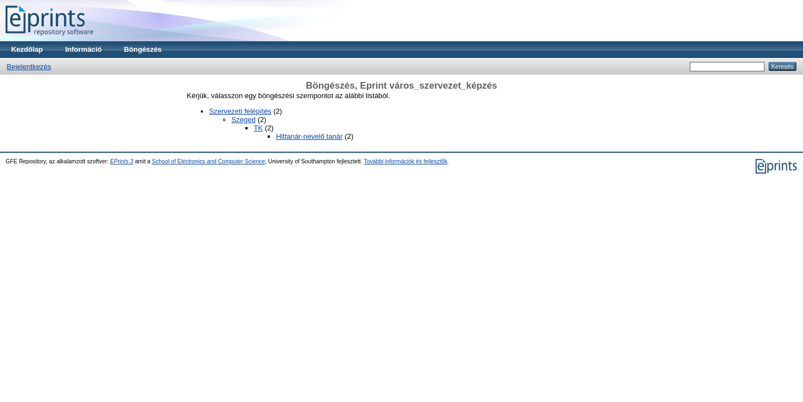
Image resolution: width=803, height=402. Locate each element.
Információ (83, 49)
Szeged (243, 119)
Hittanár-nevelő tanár (309, 136)
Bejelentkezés (29, 66)
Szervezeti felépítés (240, 111)
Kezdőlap (27, 49)
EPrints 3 (122, 161)
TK (258, 128)
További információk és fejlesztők (405, 161)
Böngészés (143, 49)
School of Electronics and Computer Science (208, 161)
